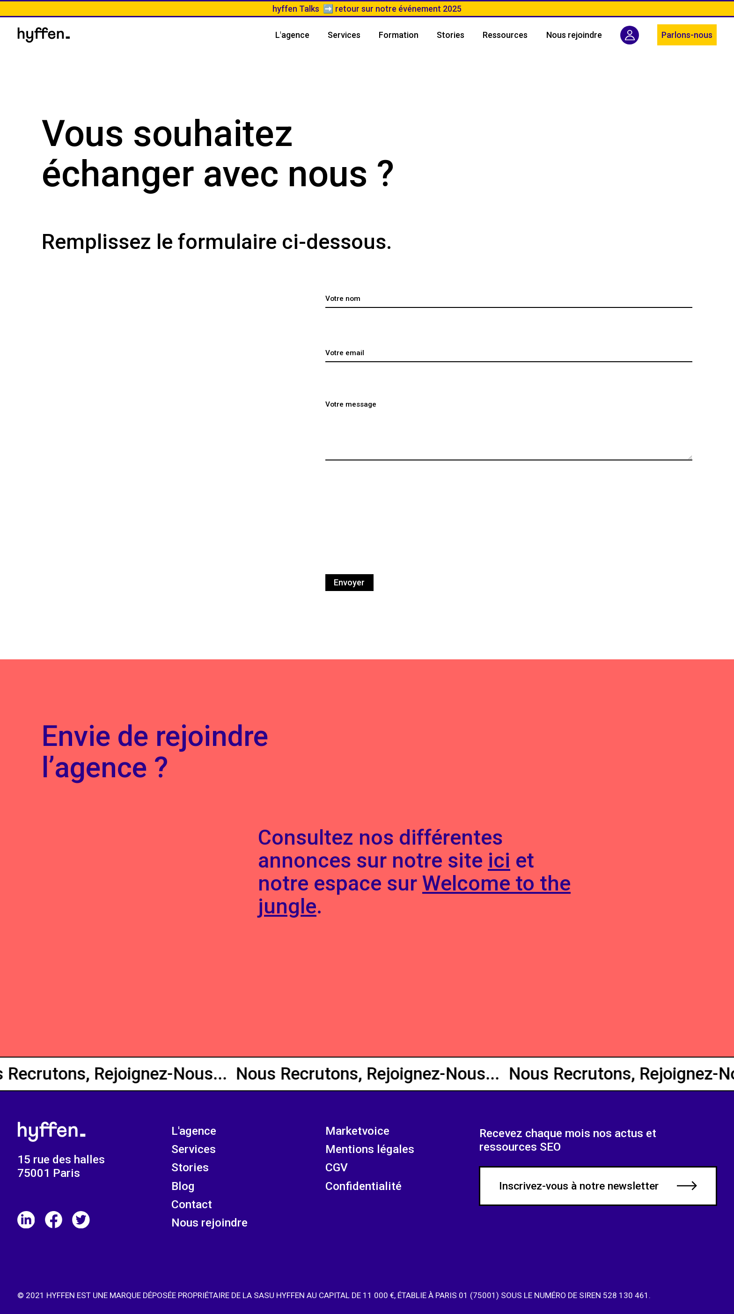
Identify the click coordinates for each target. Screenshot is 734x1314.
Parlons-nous (686, 35)
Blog (183, 1186)
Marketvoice (357, 1131)
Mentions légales (369, 1149)
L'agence (193, 1131)
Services (193, 1149)
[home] (43, 35)
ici (499, 860)
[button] (505, 35)
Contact (191, 1204)
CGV (336, 1167)
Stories (190, 1167)
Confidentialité (363, 1186)
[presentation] (396, 515)
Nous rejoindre (209, 1222)
